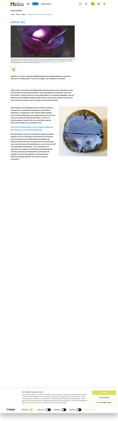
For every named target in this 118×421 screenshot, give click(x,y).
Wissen (23, 14)
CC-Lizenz (63, 62)
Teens (35, 4)
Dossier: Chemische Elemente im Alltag (39, 14)
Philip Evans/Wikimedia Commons (49, 62)
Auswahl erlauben (104, 405)
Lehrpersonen (46, 4)
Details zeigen (88, 417)
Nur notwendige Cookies (104, 410)
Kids (28, 4)
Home (12, 14)
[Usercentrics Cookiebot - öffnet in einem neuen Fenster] (11, 417)
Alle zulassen (104, 400)
